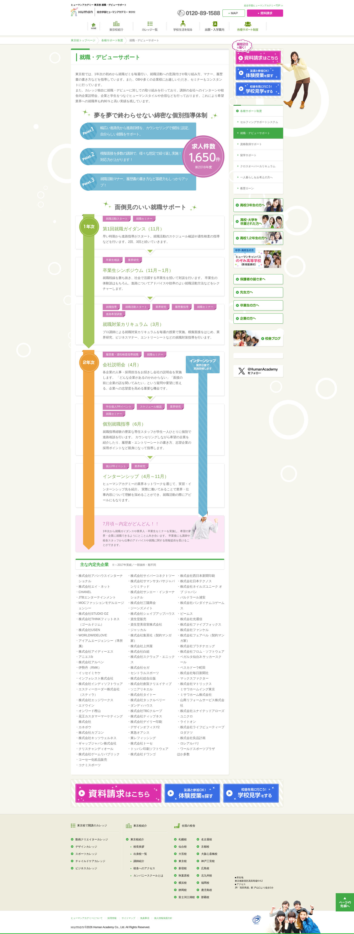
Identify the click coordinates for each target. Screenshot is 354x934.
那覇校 (205, 897)
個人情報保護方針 (163, 918)
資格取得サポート (251, 144)
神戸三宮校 (208, 861)
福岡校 (205, 882)
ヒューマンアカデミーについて (86, 918)
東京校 (183, 861)
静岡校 (183, 890)
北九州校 (206, 875)
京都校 (205, 846)
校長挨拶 (138, 846)
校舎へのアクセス (144, 868)
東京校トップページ (83, 40)
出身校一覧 (140, 853)
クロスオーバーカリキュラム (257, 166)
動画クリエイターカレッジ (91, 839)
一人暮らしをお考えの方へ (256, 177)
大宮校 (183, 853)
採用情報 (111, 918)
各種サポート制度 (112, 40)
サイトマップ (128, 918)
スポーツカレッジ (86, 853)
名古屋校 (206, 839)
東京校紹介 (137, 839)
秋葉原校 (184, 875)
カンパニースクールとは (148, 875)
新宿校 (183, 868)
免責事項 (144, 918)
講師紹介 (138, 861)
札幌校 (183, 839)
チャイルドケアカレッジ (90, 861)
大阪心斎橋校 (209, 853)
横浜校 (183, 882)
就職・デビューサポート (255, 133)
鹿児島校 (206, 890)
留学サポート (248, 155)
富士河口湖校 (187, 897)
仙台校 (183, 846)
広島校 (205, 868)
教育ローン (247, 188)
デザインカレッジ (86, 846)
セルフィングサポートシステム (259, 122)
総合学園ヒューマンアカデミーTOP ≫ (263, 5)
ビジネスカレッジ (86, 868)
